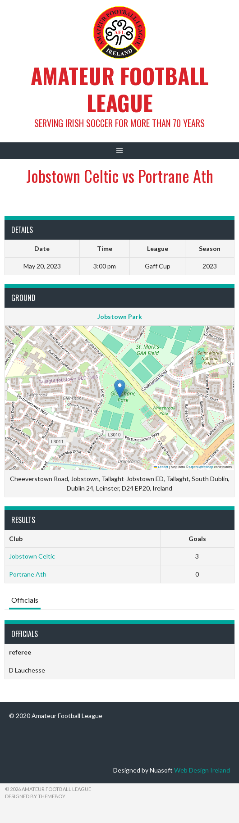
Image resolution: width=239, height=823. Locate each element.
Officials (24, 600)
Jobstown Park (119, 316)
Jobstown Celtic (32, 556)
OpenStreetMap (201, 467)
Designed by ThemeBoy (35, 796)
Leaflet (161, 467)
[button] (119, 388)
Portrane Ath (27, 574)
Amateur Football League (119, 88)
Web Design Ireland (202, 770)
